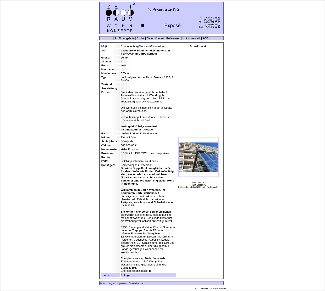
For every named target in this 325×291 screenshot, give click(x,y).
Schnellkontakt (198, 46)
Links (186, 38)
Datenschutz (135, 283)
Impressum (122, 283)
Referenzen (173, 38)
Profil (118, 38)
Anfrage (125, 275)
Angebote (128, 38)
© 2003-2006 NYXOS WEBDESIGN (209, 288)
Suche (140, 38)
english (112, 283)
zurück (105, 275)
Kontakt (159, 38)
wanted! (195, 38)
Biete (149, 38)
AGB (205, 38)
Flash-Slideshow (198, 185)
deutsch (103, 283)
